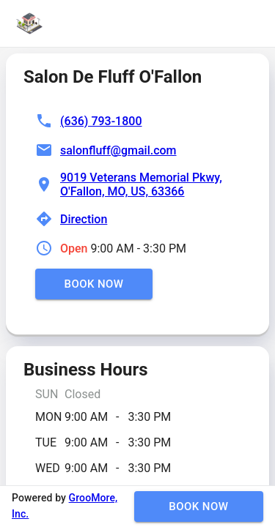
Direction (83, 219)
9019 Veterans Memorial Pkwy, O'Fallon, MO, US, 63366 (141, 184)
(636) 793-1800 (101, 121)
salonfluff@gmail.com (118, 150)
